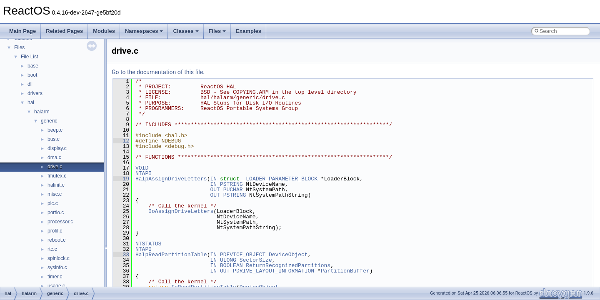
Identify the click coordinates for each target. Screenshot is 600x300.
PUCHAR (233, 189)
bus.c (54, 139)
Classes (185, 31)
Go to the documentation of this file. (158, 72)
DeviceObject (288, 254)
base (33, 66)
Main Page (22, 31)
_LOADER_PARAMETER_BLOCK (279, 178)
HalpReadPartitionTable (171, 254)
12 (121, 141)
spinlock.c (59, 258)
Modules (104, 31)
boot (32, 75)
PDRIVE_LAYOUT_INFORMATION (273, 271)
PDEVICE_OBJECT (242, 254)
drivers (35, 93)
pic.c (53, 203)
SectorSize (256, 260)
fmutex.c (57, 176)
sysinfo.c (57, 267)
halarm (42, 112)
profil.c (55, 231)
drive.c (55, 167)
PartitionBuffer (345, 271)
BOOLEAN (231, 265)
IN (213, 178)
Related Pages (64, 31)
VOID (141, 168)
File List (29, 57)
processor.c (60, 222)
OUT (215, 189)
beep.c (55, 130)
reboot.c (56, 240)
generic (49, 121)
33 (121, 254)
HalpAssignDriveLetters (171, 178)
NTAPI (143, 173)
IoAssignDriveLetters (180, 211)
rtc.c (52, 249)
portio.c (56, 212)
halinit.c (56, 185)
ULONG (228, 260)
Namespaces (144, 31)
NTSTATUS (148, 244)
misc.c (55, 194)
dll (30, 84)
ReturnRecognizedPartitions (288, 265)
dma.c (54, 157)
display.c (57, 148)
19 (121, 178)
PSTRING (231, 184)
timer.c (55, 277)
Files (217, 31)
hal (31, 102)
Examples (248, 31)
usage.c (56, 286)
